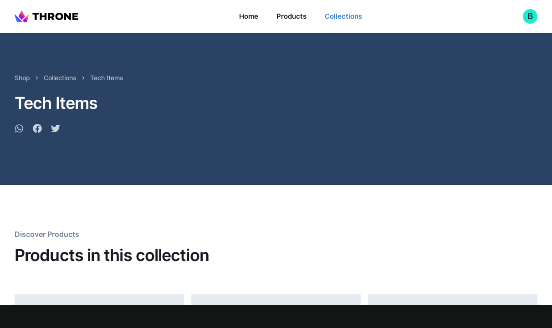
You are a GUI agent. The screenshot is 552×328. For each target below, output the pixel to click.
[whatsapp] (19, 130)
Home (248, 16)
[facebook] (37, 130)
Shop (22, 78)
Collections (343, 16)
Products (291, 16)
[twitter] (55, 130)
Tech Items (106, 78)
